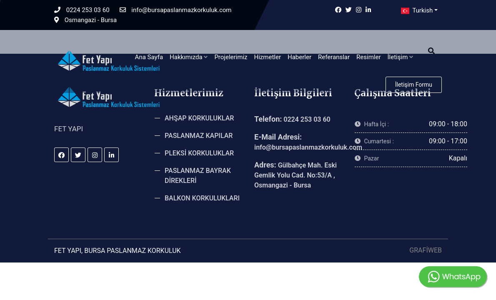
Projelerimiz (230, 57)
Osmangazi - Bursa (85, 20)
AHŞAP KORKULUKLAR (199, 118)
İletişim (400, 57)
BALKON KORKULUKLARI (202, 198)
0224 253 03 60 (82, 10)
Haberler (299, 57)
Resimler (368, 57)
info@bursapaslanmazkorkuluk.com (176, 10)
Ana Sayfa (149, 57)
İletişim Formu (413, 84)
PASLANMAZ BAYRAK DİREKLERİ (198, 176)
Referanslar (334, 57)
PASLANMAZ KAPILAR (199, 136)
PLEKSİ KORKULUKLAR (199, 153)
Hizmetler (267, 57)
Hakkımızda (189, 57)
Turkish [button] (416, 11)
